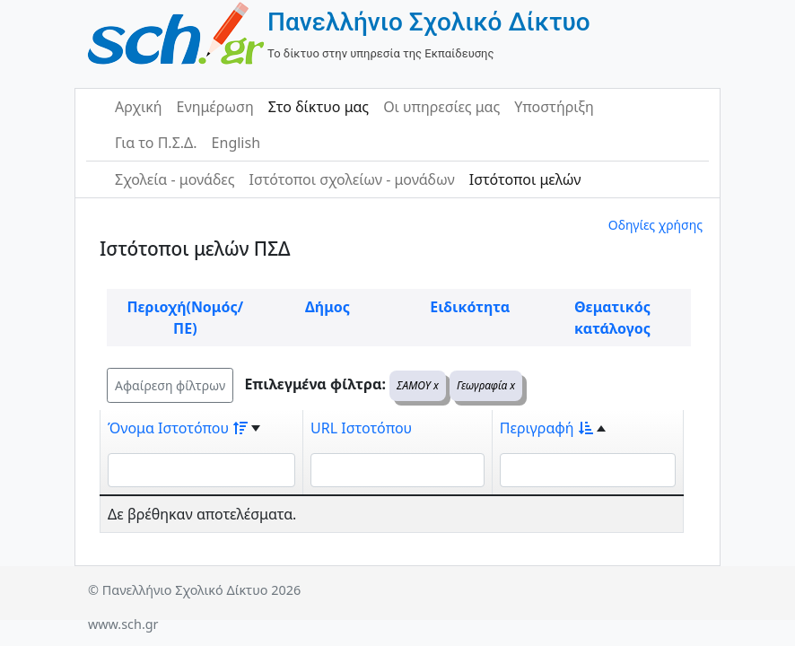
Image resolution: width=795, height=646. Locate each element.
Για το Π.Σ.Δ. (156, 143)
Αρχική (138, 107)
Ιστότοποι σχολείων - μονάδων (351, 179)
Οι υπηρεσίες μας (441, 107)
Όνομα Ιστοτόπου (178, 428)
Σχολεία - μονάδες (174, 179)
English (236, 143)
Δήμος (327, 307)
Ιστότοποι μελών (525, 179)
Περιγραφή (546, 428)
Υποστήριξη (554, 107)
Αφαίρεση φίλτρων (170, 385)
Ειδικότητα (470, 307)
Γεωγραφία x (486, 385)
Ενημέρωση (215, 107)
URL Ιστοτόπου (361, 428)
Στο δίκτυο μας (318, 107)
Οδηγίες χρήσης (655, 224)
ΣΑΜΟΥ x (418, 385)
